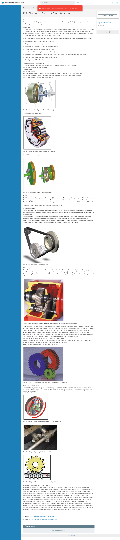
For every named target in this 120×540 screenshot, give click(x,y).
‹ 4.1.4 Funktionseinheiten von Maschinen (42, 517)
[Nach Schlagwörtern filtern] (78, 3)
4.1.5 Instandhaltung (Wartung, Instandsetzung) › (43, 519)
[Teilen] (106, 32)
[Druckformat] (110, 32)
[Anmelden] (117, 3)
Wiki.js (73, 535)
